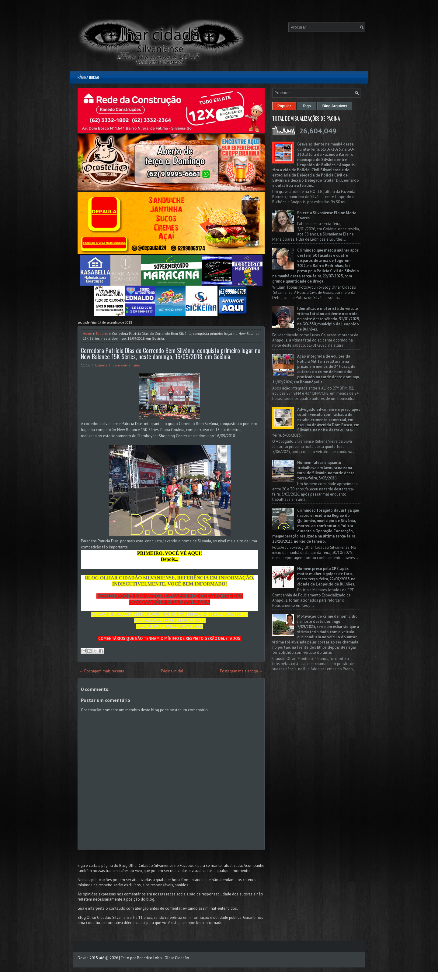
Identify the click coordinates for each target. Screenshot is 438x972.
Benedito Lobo (149, 957)
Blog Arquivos (334, 106)
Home (87, 333)
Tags (307, 106)
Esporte (102, 333)
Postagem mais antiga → (241, 671)
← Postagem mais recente (101, 671)
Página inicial (88, 77)
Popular (284, 106)
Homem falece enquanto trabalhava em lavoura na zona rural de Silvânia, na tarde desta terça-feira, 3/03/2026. (325, 470)
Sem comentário (126, 365)
